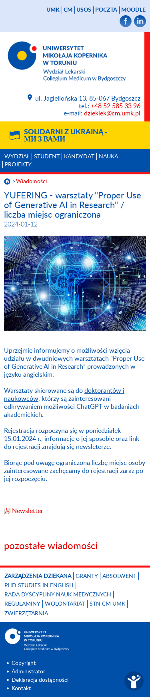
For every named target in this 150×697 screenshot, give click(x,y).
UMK (53, 10)
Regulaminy (22, 604)
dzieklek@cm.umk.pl (112, 113)
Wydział (17, 157)
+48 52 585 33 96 (115, 106)
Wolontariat (65, 604)
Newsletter (27, 511)
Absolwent (119, 576)
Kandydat (79, 157)
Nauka (108, 157)
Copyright (24, 663)
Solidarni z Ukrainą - (66, 136)
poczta (106, 10)
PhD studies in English (39, 585)
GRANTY (87, 576)
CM (68, 10)
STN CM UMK (107, 604)
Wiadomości (31, 181)
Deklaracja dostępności (40, 680)
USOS (83, 10)
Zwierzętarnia (26, 613)
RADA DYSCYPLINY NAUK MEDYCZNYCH (57, 595)
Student (47, 157)
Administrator (28, 672)
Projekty (18, 165)
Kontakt (21, 688)
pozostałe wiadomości (51, 546)
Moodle (133, 10)
